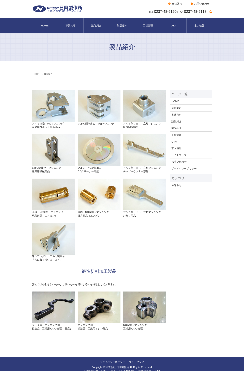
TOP (36, 69)
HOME (45, 23)
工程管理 (148, 23)
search (210, 11)
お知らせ (176, 180)
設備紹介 (96, 23)
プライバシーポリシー (184, 163)
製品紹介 (122, 23)
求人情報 (199, 23)
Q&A (173, 23)
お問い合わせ (179, 157)
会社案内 (176, 103)
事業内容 (71, 23)
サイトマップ (179, 150)
